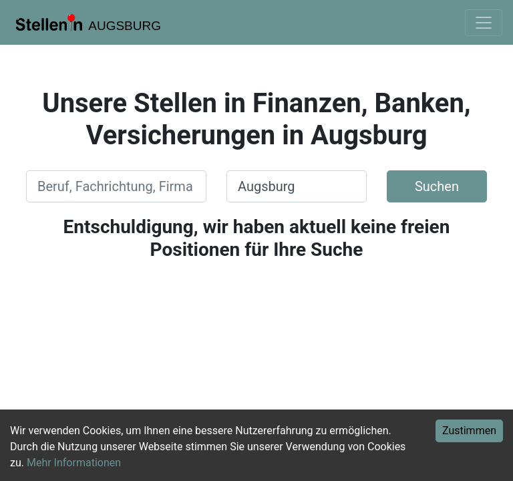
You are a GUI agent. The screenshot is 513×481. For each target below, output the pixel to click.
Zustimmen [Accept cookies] (469, 430)
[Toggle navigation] (483, 22)
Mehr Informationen (74, 462)
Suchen (437, 186)
